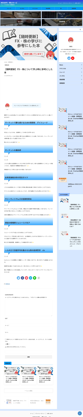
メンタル (22, 8)
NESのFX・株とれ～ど (9, 2)
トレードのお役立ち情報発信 (41, 412)
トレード (9, 8)
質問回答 (74, 8)
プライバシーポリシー (68, 3)
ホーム (59, 3)
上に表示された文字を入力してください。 (16, 340)
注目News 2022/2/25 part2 (66, 206)
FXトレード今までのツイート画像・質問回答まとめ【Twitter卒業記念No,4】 (11, 372)
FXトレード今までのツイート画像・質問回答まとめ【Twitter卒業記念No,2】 (45, 372)
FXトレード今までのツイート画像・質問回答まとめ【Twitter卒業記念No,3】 (28, 372)
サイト (6, 325)
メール (7, 318)
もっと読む (29, 384)
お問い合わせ (78, 3)
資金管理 (48, 8)
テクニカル (35, 8)
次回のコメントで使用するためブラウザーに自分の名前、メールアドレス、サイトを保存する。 (28, 333)
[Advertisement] (28, 82)
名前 (6, 311)
